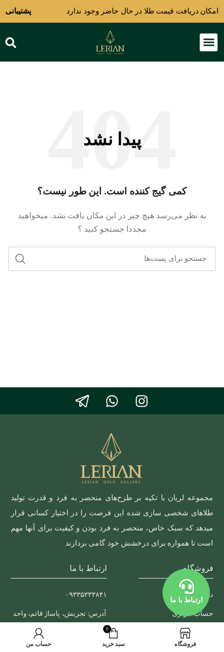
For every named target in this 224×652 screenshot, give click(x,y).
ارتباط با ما (186, 600)
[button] (209, 42)
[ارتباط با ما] (186, 587)
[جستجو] (112, 258)
